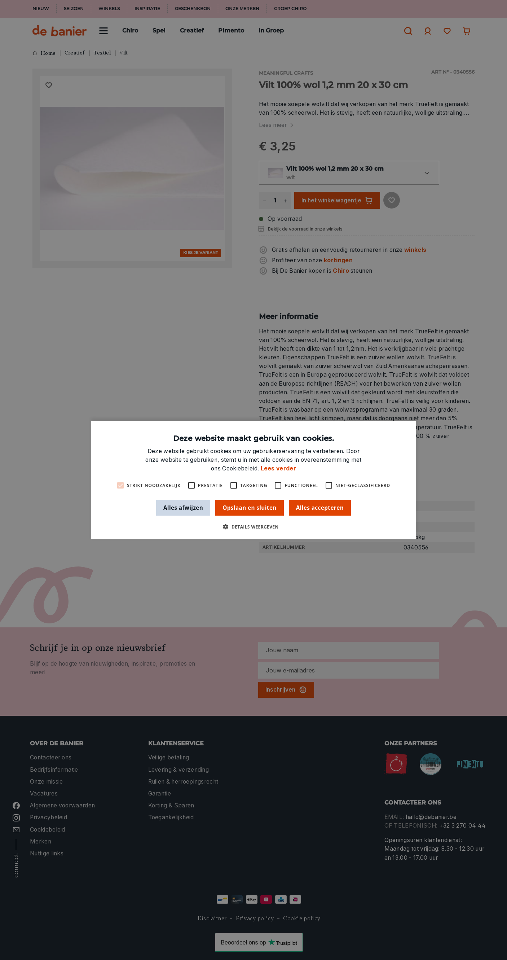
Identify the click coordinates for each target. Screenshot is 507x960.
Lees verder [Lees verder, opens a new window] (278, 468)
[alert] (253, 480)
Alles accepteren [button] (320, 507)
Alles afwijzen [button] (183, 507)
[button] (253, 526)
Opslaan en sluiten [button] (249, 507)
